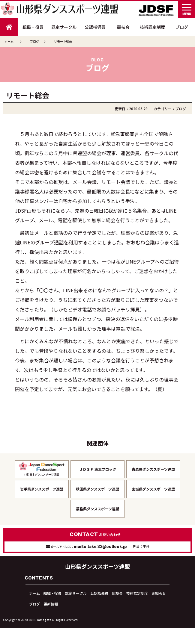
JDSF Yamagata (39, 620)
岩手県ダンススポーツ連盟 (41, 488)
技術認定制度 (152, 27)
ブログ (182, 27)
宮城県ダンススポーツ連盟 (153, 488)
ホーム (9, 41)
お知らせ (159, 593)
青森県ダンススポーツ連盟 (153, 469)
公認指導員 (95, 27)
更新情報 (51, 603)
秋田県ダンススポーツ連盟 (97, 488)
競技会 (123, 27)
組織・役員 (33, 27)
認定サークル (63, 27)
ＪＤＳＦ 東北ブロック (97, 469)
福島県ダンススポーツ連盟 (97, 508)
